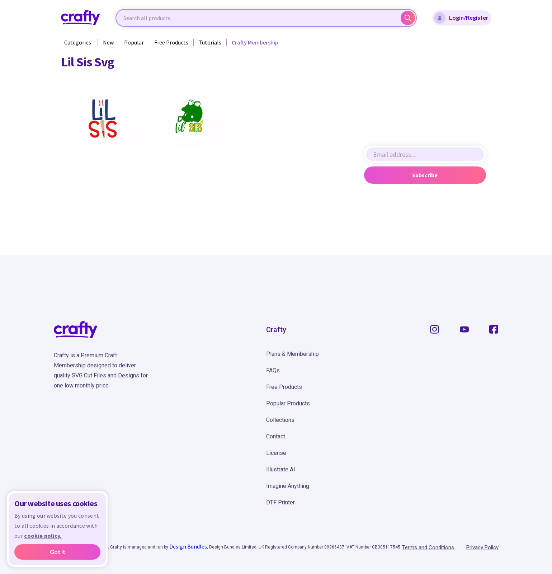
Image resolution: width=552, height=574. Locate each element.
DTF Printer (280, 502)
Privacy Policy (482, 547)
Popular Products (288, 403)
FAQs (273, 370)
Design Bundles (188, 546)
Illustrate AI (280, 469)
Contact (275, 436)
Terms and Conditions (428, 547)
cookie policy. (42, 535)
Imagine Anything (287, 486)
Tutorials (210, 42)
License (276, 453)
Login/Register (461, 18)
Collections (280, 420)
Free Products (171, 42)
